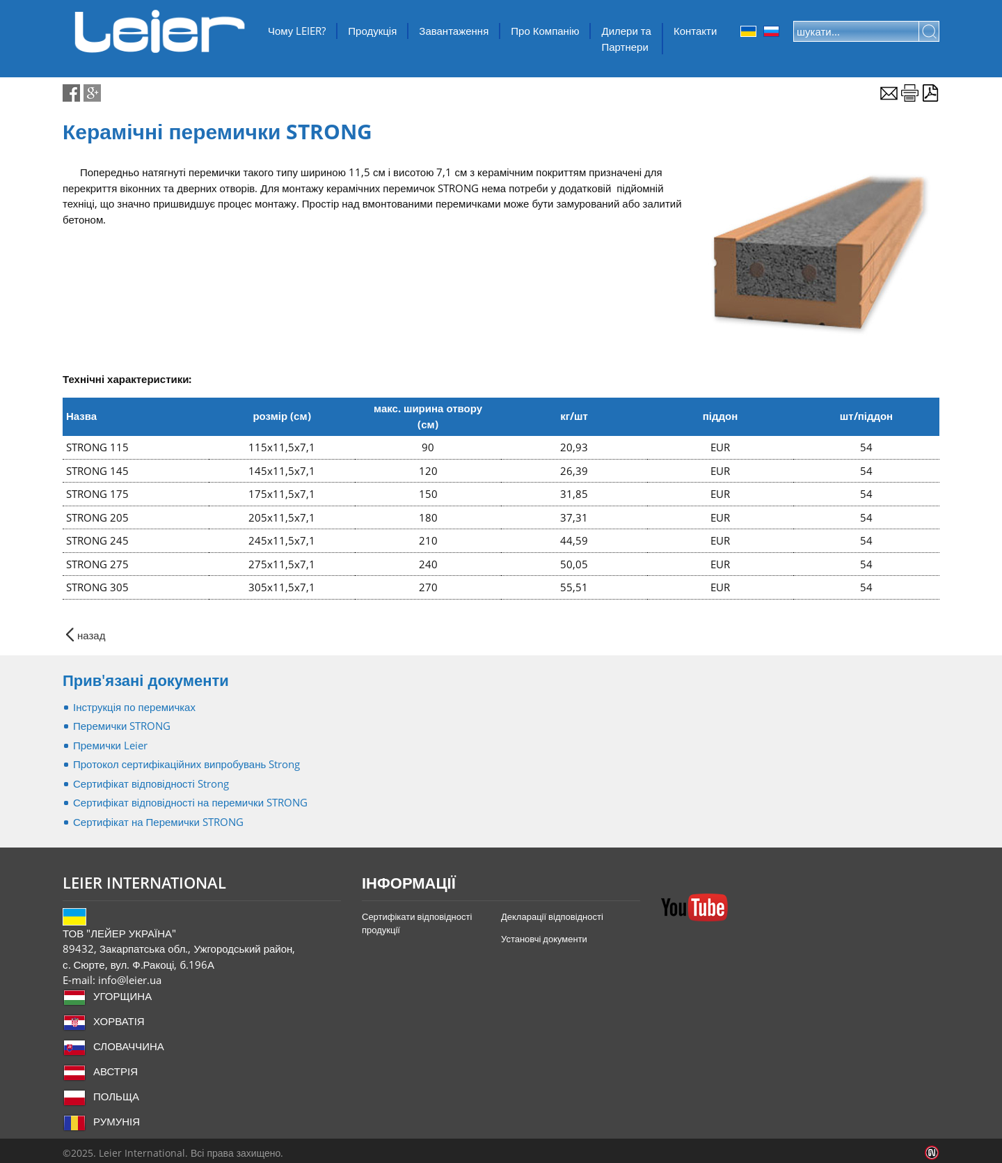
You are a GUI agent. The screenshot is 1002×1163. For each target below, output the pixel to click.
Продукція (372, 31)
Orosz (771, 31)
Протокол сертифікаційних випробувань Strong (186, 764)
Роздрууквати (909, 93)
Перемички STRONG (121, 726)
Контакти (695, 31)
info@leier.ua (129, 980)
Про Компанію (545, 31)
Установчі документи (544, 938)
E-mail (889, 93)
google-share (92, 93)
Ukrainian (748, 31)
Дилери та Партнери (626, 39)
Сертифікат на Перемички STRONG (158, 822)
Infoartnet (932, 1153)
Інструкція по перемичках (134, 707)
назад (91, 634)
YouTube (694, 907)
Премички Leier (110, 745)
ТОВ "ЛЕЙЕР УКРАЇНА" (160, 31)
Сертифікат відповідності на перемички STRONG (190, 802)
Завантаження (453, 31)
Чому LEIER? (297, 31)
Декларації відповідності (552, 916)
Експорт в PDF (930, 93)
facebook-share (71, 93)
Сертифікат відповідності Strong (151, 783)
